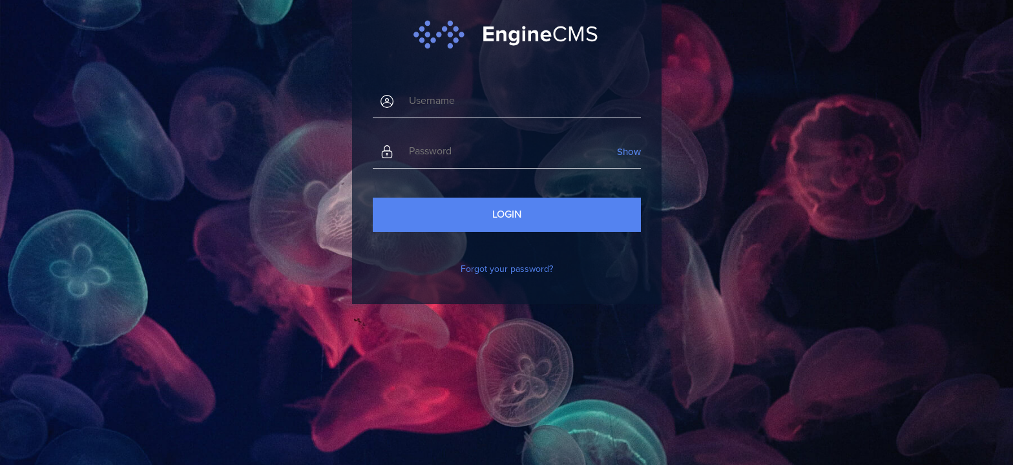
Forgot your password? (507, 269)
